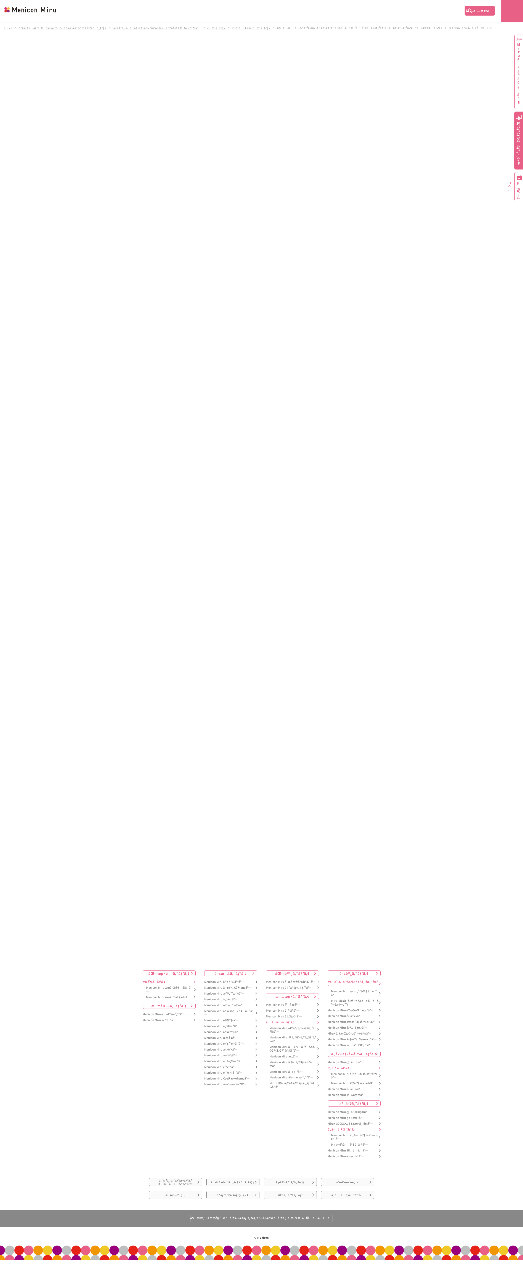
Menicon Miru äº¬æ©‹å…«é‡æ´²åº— (228, 1013)
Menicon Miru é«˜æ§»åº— (345, 1016)
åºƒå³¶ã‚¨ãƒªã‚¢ (338, 1068)
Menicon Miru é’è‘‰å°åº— (223, 1073)
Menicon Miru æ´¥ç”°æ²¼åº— (224, 993)
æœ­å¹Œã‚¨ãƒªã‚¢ (154, 982)
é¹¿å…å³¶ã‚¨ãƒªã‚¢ (341, 1129)
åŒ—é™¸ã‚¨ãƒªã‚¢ (292, 973)
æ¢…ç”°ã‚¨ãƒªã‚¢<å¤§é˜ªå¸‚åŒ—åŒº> (353, 983)
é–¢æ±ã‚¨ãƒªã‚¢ (231, 973)
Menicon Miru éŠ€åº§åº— (221, 1020)
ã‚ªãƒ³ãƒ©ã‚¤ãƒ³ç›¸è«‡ (232, 1209)
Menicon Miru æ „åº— (283, 1056)
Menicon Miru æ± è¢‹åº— (221, 1038)
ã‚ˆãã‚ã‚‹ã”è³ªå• (347, 1209)
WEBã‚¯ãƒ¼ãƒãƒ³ (290, 1209)
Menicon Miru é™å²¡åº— (282, 1010)
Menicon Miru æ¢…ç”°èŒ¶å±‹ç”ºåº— (354, 993)
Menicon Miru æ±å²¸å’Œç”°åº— (350, 1045)
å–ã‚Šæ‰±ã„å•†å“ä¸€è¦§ (232, 1188)
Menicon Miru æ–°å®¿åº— (220, 1055)
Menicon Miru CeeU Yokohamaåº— (227, 1079)
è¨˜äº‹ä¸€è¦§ (221, 27)
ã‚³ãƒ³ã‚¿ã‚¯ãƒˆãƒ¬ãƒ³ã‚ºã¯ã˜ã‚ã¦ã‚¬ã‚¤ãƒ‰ (175, 1185)
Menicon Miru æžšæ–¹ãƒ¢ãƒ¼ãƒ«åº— (352, 1022)
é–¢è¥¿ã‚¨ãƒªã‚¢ (354, 973)
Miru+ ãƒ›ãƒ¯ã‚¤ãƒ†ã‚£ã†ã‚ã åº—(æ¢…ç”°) (354, 1002)
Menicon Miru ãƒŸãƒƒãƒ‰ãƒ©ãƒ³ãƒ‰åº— (292, 1030)
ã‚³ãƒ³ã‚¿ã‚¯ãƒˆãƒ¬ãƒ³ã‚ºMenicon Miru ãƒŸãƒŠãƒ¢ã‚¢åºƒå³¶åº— (161, 27)
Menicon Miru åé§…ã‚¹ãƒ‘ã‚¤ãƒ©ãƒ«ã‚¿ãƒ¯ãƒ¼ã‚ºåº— (292, 1048)
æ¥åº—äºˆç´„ (175, 1209)
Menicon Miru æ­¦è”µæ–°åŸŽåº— (225, 1084)
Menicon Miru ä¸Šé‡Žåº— (222, 1026)
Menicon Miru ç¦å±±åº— (346, 1062)
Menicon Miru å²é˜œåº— (283, 1005)
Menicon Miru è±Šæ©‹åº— (284, 1016)
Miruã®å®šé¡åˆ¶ (518, 73)
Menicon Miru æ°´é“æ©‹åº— (224, 1005)
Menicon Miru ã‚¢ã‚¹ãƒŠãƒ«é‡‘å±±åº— (291, 1064)
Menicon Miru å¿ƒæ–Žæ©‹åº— (347, 1028)
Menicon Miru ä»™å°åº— (160, 1020)
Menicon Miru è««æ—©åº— (346, 1156)
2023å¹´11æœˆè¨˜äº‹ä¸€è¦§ (257, 27)
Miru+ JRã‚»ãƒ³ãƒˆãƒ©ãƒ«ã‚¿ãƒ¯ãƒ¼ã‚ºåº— (291, 1085)
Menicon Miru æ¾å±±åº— (347, 1095)
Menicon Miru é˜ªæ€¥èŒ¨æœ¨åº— (350, 1010)
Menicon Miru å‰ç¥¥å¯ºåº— (224, 1061)
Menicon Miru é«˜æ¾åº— (345, 1089)
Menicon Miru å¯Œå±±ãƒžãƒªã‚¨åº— (291, 982)
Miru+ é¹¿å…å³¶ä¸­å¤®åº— (349, 1145)
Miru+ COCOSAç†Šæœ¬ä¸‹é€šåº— (350, 1124)
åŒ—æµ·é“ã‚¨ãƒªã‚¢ (169, 973)
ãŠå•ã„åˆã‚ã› (357, 1235)
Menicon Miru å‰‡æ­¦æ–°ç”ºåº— (291, 1077)
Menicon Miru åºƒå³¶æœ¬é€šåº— (353, 1083)
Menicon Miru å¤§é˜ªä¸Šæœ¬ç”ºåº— (352, 1039)
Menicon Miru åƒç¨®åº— (286, 1072)
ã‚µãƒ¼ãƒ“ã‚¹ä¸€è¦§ (290, 1185)
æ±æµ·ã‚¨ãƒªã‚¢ (292, 996)
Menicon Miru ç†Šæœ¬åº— (346, 1118)
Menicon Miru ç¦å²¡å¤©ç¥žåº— (349, 1112)
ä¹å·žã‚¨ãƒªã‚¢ (354, 1103)
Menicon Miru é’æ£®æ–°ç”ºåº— (164, 1014)
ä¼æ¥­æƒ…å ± (161, 1235)
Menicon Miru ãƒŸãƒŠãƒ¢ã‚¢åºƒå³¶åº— (354, 1075)
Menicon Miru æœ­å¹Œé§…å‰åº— (168, 989)
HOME (8, 27)
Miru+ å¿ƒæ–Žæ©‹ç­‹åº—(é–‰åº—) (350, 1033)
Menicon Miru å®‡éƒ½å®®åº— (224, 982)
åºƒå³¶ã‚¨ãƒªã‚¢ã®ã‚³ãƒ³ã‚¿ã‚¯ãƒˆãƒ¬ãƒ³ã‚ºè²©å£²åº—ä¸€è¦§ (64, 27)
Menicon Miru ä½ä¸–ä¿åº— (348, 1150)
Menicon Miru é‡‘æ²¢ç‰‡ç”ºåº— (289, 988)
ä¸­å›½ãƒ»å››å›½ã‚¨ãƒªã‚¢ (354, 1053)
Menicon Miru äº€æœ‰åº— (222, 1032)
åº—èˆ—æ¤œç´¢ (477, 12)
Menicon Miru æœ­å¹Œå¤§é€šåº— (168, 997)
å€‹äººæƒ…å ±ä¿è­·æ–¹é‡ (302, 1235)
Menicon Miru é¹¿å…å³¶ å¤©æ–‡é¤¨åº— (354, 1137)
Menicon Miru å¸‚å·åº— (220, 999)
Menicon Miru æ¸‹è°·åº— (221, 1049)
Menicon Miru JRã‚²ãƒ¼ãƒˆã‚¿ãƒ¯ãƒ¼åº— (292, 1039)
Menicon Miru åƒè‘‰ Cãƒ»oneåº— (227, 988)
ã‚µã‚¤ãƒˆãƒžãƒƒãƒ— (247, 1235)
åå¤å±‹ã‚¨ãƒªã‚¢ (280, 1022)
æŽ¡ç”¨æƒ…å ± (202, 1235)
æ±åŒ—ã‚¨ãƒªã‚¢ (169, 1005)
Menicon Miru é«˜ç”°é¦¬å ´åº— (224, 1044)
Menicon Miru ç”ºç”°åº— (220, 1067)
